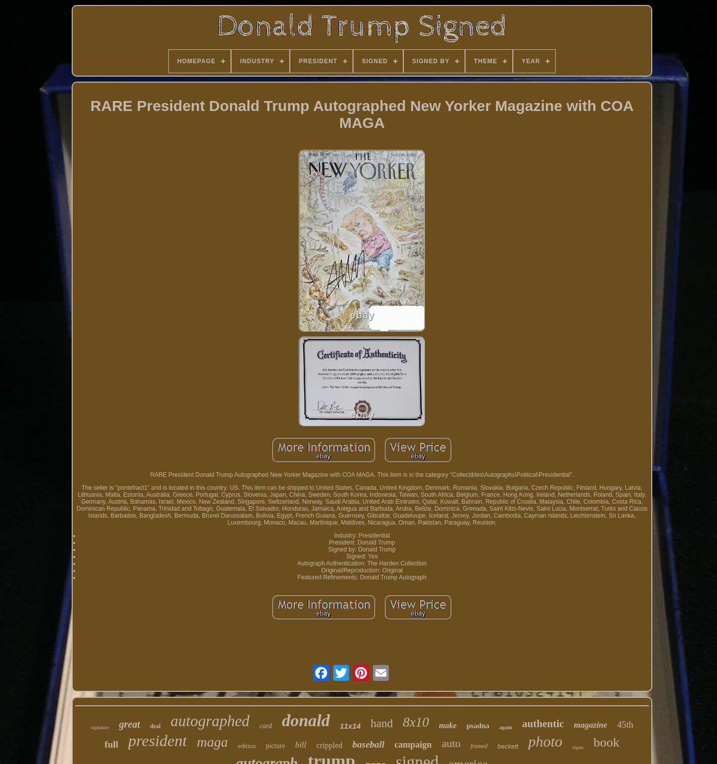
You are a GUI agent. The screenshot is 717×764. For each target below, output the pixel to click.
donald (306, 720)
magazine (590, 725)
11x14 (350, 726)
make (448, 725)
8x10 (416, 722)
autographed (210, 721)
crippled (329, 745)
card (265, 726)
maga (212, 742)
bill (301, 745)
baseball (368, 744)
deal (155, 726)
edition (247, 746)
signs (578, 747)
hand (381, 723)
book (606, 742)
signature (100, 727)
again (505, 727)
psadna (478, 726)
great (129, 724)
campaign (413, 745)
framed (479, 746)
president (157, 741)
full (111, 744)
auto (451, 743)
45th (625, 725)
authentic (543, 724)
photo (545, 741)
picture (275, 746)
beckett (507, 746)
